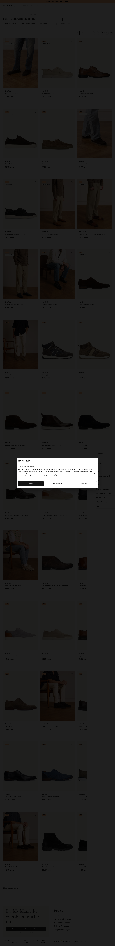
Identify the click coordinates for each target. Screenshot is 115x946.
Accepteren (31, 483)
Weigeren (84, 483)
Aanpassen (57, 483)
